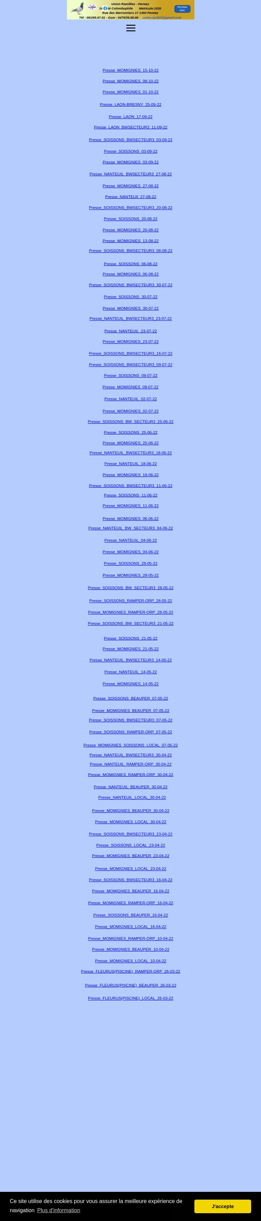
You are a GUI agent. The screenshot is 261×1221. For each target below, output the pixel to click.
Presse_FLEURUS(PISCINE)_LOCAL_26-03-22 (130, 998)
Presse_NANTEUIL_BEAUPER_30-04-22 (131, 787)
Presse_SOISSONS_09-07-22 (130, 375)
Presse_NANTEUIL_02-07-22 (130, 399)
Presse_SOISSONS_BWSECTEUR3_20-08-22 (130, 208)
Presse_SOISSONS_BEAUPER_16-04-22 (130, 915)
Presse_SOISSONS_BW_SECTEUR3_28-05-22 (130, 587)
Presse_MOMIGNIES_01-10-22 (131, 92)
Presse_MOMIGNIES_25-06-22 (131, 443)
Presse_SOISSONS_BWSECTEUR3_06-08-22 (130, 250)
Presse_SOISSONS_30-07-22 (130, 296)
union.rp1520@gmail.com (161, 17)
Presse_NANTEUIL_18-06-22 (130, 464)
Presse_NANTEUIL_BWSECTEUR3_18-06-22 (130, 453)
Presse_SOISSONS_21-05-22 (130, 638)
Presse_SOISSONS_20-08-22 (130, 218)
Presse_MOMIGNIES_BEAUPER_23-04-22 (130, 855)
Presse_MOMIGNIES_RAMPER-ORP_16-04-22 (130, 902)
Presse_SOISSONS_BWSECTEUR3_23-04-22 (130, 834)
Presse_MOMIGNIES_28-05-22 (131, 575)
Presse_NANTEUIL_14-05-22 (130, 672)
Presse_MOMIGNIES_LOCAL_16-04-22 (130, 927)
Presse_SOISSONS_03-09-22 (130, 151)
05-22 (173, 745)
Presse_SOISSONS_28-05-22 (130, 563)
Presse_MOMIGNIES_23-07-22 (131, 342)
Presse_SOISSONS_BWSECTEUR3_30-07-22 (130, 285)
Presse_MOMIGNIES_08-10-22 (131, 81)
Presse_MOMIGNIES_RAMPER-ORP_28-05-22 (130, 612)
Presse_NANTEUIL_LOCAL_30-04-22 (132, 797)
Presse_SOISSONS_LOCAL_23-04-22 (130, 845)
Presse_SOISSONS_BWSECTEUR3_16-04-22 (130, 880)
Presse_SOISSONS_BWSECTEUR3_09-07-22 (130, 365)
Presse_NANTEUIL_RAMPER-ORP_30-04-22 (130, 764)
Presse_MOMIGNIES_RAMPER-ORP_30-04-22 (130, 774)
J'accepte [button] (223, 1206)
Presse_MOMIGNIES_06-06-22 (131, 518)
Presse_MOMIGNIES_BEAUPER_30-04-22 (130, 811)
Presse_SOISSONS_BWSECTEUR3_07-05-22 (130, 720)
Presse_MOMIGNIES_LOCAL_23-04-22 (130, 869)
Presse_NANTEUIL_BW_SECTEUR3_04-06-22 (130, 528)
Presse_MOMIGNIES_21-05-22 (131, 649)
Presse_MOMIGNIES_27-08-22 (131, 185)
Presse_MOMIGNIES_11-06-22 (131, 506)
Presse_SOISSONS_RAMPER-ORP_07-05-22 (130, 732)
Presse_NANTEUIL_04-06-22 (130, 540)
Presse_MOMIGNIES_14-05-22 (131, 684)
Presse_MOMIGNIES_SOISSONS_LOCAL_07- (125, 745)
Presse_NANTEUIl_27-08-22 (130, 196)
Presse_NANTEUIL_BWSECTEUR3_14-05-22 (130, 660)
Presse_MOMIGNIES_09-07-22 (130, 387)
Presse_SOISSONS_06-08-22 (130, 263)
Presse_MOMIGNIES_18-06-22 (131, 475)
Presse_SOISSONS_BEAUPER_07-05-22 (130, 698)
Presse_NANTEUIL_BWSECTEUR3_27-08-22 (130, 174)
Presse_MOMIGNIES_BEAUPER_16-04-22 (130, 891)
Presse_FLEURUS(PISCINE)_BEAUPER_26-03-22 (130, 985)
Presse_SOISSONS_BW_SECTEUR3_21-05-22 (130, 623)
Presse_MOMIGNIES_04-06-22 (131, 552)
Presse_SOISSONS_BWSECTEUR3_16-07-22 (130, 353)
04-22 (164, 949)
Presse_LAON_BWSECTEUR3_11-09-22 (130, 127)
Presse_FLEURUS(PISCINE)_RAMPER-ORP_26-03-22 (130, 971)
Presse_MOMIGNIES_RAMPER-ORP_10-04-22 (130, 938)
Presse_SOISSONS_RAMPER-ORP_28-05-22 (130, 601)
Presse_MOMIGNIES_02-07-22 (131, 411)
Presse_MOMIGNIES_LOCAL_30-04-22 (130, 821)
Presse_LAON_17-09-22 (130, 117)
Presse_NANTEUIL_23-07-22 (130, 331)
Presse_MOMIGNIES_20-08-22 (131, 230)
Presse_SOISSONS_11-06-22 (130, 495)
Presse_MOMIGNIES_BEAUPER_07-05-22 (130, 710)
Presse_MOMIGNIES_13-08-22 (131, 240)
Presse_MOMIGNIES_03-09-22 (131, 162)
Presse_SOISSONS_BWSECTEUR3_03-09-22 (130, 139)
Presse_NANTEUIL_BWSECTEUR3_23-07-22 (130, 318)
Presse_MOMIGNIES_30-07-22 (131, 308)
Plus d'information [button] (58, 1210)
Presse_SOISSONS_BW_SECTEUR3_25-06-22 (130, 421)
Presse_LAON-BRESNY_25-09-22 (130, 104)
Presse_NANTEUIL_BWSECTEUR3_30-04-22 (130, 755)
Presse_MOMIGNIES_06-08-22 (131, 274)
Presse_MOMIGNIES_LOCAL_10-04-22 (130, 961)
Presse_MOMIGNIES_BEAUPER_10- (125, 949)
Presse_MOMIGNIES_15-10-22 (131, 70)
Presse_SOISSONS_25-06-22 (130, 432)
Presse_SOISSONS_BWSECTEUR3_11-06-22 (130, 485)
